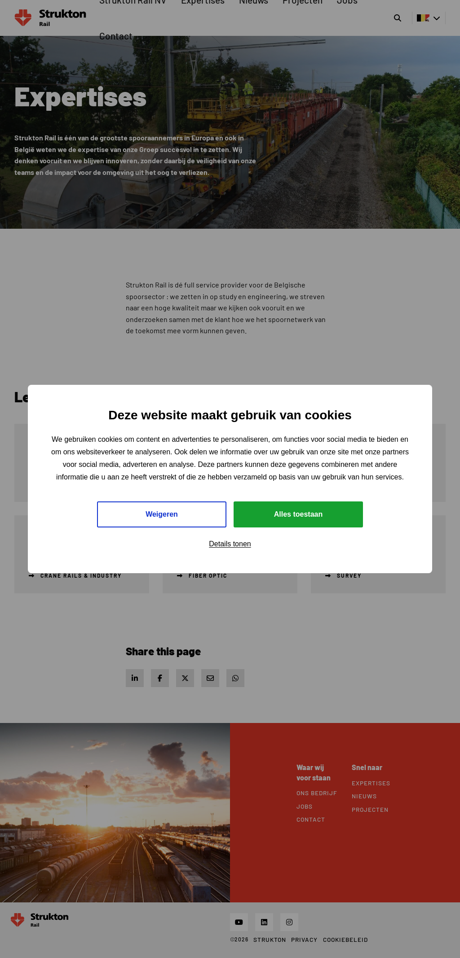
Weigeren (162, 514)
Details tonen (230, 544)
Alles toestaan (298, 514)
